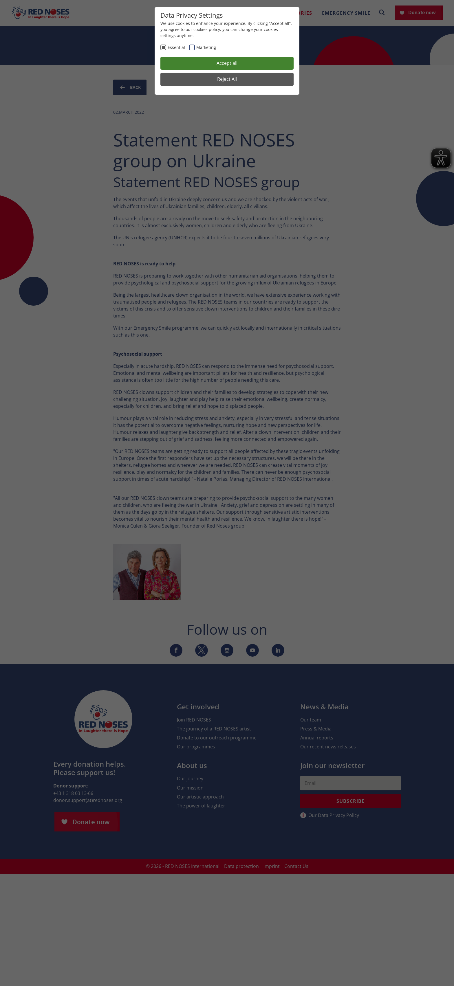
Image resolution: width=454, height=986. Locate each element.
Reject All (227, 79)
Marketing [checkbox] (206, 47)
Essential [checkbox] (176, 47)
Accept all (227, 63)
